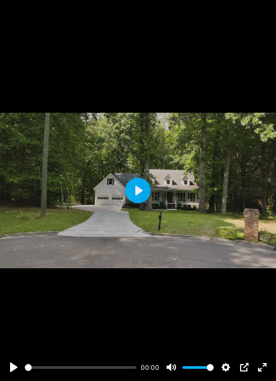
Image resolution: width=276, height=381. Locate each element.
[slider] (80, 367)
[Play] (13, 367)
